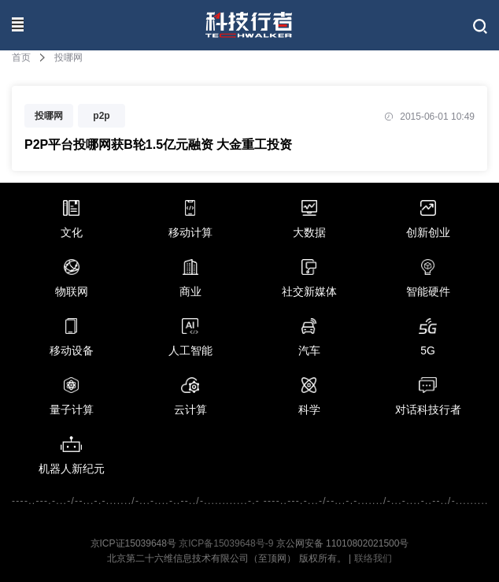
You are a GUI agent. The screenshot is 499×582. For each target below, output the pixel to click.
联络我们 (373, 558)
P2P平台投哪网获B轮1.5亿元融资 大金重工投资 (158, 144)
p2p (101, 115)
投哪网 (49, 115)
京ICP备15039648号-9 (226, 543)
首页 (21, 57)
